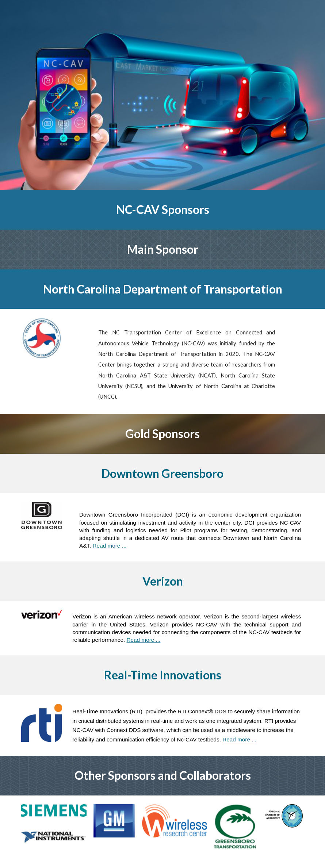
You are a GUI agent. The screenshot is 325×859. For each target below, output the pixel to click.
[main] (162, 210)
